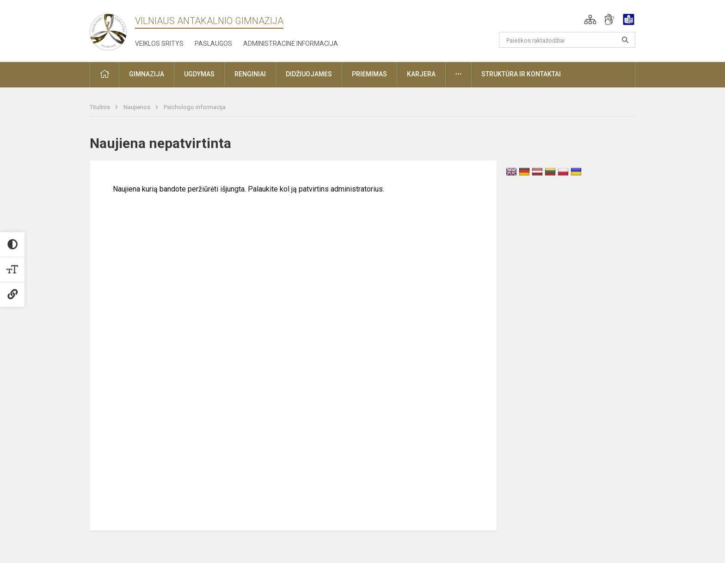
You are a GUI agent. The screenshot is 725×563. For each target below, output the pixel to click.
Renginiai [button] (250, 74)
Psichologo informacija (195, 107)
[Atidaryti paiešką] (625, 40)
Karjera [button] (421, 74)
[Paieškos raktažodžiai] (567, 40)
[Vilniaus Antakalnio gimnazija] (108, 29)
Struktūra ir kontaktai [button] (521, 74)
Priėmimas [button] (369, 74)
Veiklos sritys (159, 43)
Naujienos (137, 107)
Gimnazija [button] (146, 74)
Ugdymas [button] (199, 74)
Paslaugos (213, 43)
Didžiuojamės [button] (309, 74)
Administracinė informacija (290, 43)
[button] (590, 19)
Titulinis (100, 107)
